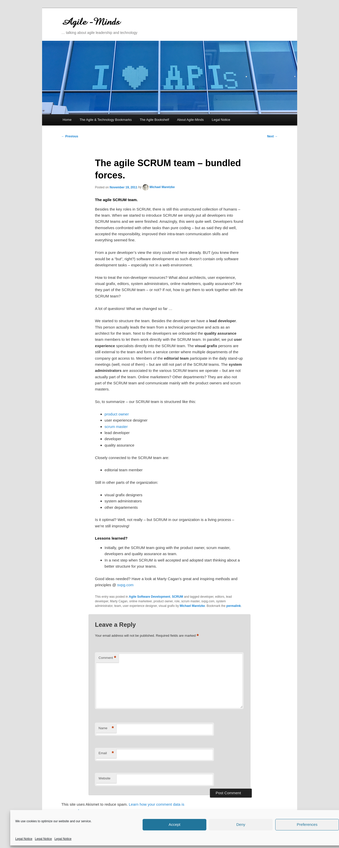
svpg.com (125, 585)
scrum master (116, 426)
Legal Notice (23, 839)
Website (104, 778)
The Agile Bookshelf (154, 120)
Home (67, 120)
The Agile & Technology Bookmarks (106, 120)
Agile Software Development (149, 596)
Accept (174, 824)
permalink (233, 606)
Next (272, 136)
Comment (107, 658)
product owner (117, 414)
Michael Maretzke (162, 187)
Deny (240, 824)
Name (106, 728)
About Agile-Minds (190, 120)
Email (106, 753)
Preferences (307, 824)
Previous (69, 136)
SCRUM (177, 596)
